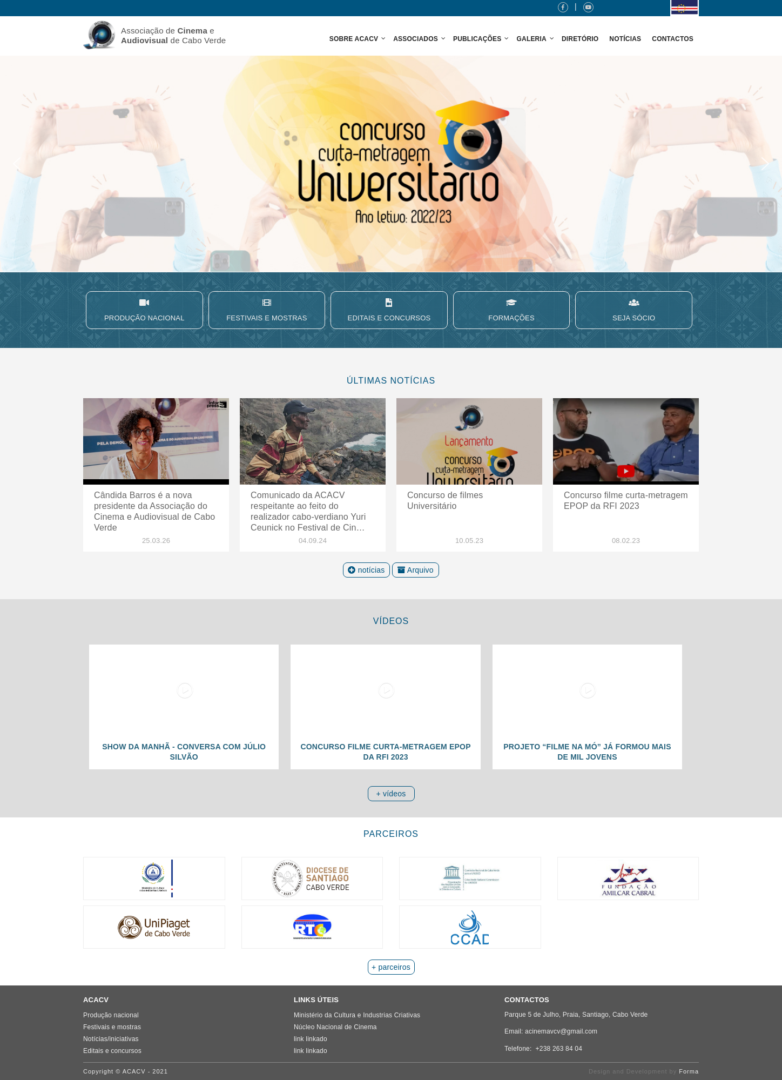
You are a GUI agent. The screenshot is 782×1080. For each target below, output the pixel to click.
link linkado (310, 1039)
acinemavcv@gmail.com (561, 1031)
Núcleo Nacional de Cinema (335, 1027)
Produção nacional (111, 1015)
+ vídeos (391, 793)
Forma (689, 1071)
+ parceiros (391, 967)
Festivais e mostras (112, 1027)
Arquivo (415, 570)
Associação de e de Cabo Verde (173, 35)
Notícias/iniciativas (111, 1039)
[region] (391, 164)
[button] (391, 164)
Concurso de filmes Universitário (445, 501)
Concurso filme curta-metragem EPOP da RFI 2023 (626, 501)
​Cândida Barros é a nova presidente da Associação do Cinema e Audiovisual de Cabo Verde (154, 511)
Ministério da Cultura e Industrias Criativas (357, 1015)
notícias (366, 570)
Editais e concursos (112, 1051)
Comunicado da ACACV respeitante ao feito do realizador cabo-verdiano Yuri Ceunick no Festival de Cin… (308, 511)
